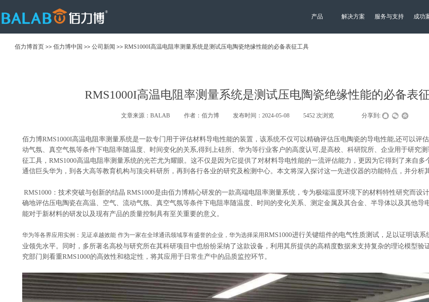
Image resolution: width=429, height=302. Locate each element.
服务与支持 (389, 16)
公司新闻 (103, 47)
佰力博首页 (29, 47)
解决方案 (353, 16)
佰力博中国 (68, 47)
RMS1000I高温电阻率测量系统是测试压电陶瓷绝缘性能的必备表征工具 (216, 47)
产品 (317, 16)
